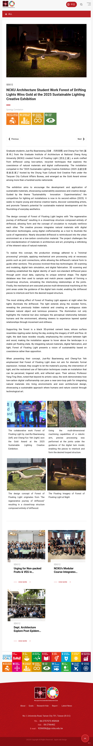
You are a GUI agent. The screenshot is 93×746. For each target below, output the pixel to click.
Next (81, 139)
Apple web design (60, 740)
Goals (31, 706)
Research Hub (43, 706)
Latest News (67, 706)
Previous (13, 139)
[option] (46, 50)
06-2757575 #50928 (49, 721)
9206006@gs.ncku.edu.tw (50, 728)
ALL (8, 14)
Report (55, 706)
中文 (71, 4)
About (22, 706)
